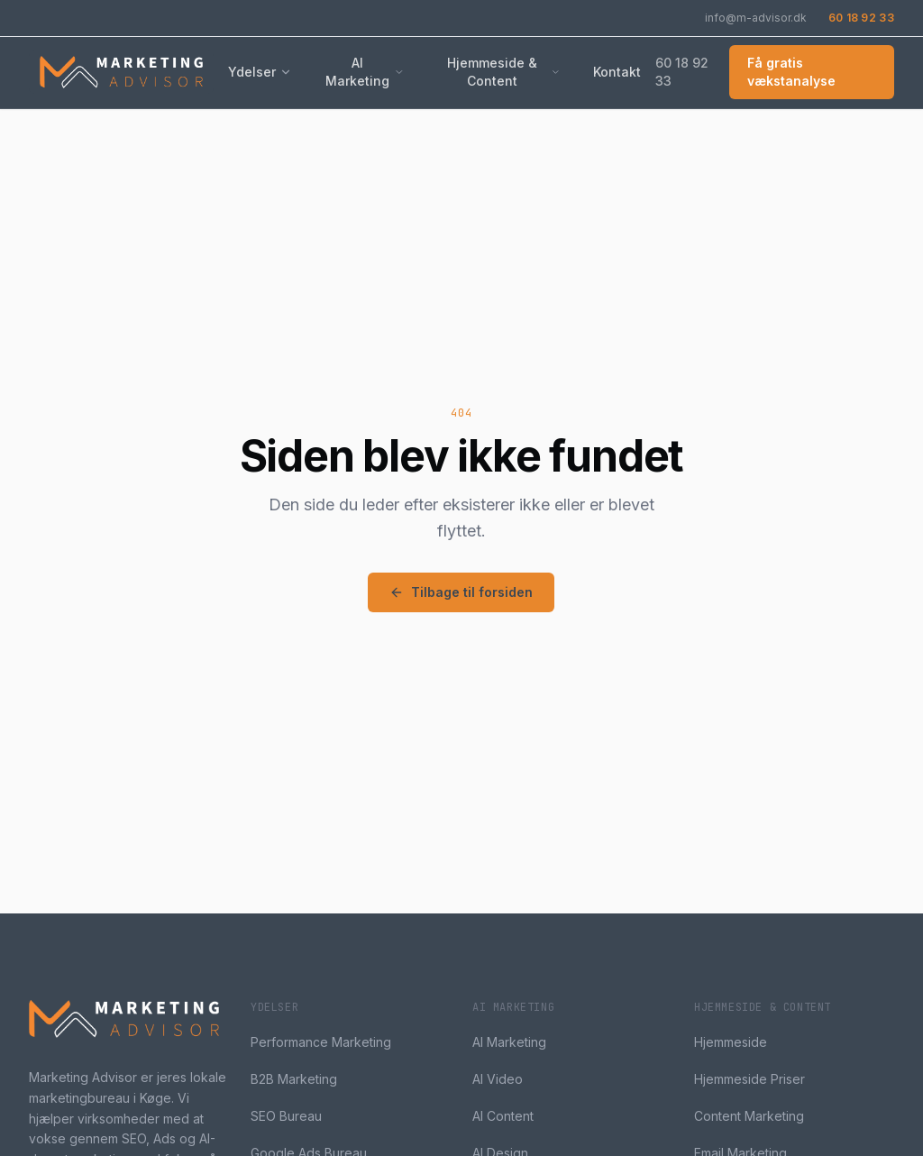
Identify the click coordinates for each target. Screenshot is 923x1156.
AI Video (497, 1079)
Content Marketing (749, 1116)
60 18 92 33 (861, 17)
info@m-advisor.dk (756, 17)
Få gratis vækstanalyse (791, 71)
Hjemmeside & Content (504, 71)
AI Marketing (365, 71)
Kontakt (617, 71)
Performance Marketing (321, 1042)
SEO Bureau (286, 1116)
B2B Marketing (294, 1079)
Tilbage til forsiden (461, 592)
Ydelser (260, 71)
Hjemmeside (730, 1042)
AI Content (503, 1116)
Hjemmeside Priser (749, 1079)
